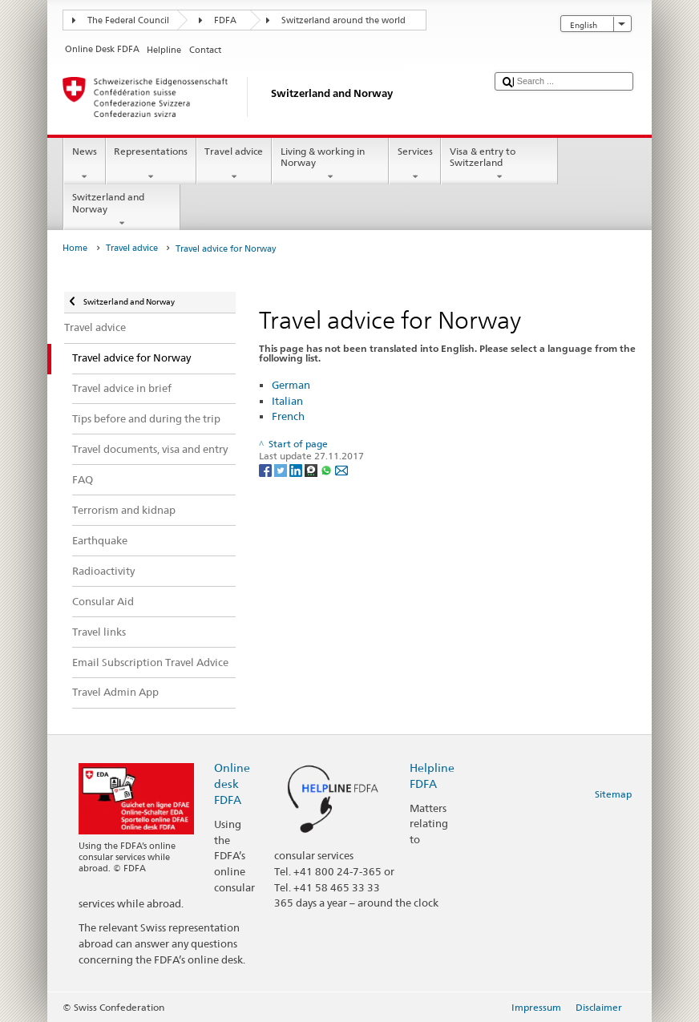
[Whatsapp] (327, 469)
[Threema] (312, 469)
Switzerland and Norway (122, 210)
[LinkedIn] (297, 469)
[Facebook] (266, 469)
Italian (287, 400)
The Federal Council (128, 20)
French (288, 416)
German (291, 384)
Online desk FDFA (232, 783)
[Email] (341, 469)
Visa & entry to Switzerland (499, 164)
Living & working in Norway (330, 164)
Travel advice (234, 164)
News (84, 164)
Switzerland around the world (343, 20)
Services (415, 164)
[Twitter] (281, 469)
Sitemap (613, 794)
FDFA (225, 20)
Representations (151, 164)
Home (75, 248)
